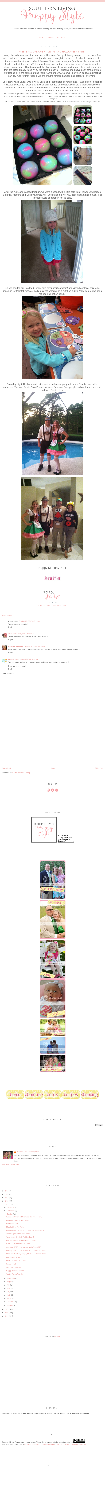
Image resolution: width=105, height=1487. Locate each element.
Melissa (11, 659)
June (8, 1288)
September (11, 1278)
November (10, 1211)
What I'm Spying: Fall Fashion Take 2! (20, 1237)
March (9, 1298)
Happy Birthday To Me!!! (15, 1271)
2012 (6, 1204)
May (8, 1292)
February (10, 1302)
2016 (6, 1191)
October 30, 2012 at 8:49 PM (34, 646)
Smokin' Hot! (11, 1264)
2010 (6, 1313)
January (10, 1305)
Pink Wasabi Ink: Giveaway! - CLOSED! (21, 1240)
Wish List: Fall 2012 (13, 1267)
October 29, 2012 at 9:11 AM (29, 621)
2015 (6, 1194)
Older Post (99, 768)
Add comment (8, 674)
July (8, 1285)
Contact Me (61, 37)
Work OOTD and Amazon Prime (18, 1244)
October (10, 1214)
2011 (6, 1309)
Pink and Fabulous (15, 646)
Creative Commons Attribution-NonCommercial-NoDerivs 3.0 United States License (55, 1445)
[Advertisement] (21, 749)
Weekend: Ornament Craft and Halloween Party (24, 1217)
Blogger (57, 1337)
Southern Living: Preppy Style (28, 1152)
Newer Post (6, 768)
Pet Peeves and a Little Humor (17, 1220)
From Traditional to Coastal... (17, 1261)
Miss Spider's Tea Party (15, 1227)
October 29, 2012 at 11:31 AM (24, 634)
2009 (6, 1316)
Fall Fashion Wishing (14, 1257)
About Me (50, 37)
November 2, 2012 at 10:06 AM (26, 659)
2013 (6, 1201)
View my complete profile (10, 1164)
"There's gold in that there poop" (18, 1234)
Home (41, 37)
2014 (6, 1198)
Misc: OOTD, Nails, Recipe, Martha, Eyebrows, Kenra (26, 1254)
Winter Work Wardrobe (14, 1274)
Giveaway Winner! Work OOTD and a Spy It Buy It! (25, 1230)
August (9, 1282)
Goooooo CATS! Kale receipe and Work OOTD (23, 1247)
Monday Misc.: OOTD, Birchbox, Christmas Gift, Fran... (26, 1250)
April (8, 1295)
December (10, 1207)
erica (10, 634)
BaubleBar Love (12, 1224)
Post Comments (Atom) (21, 773)
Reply (10, 627)
